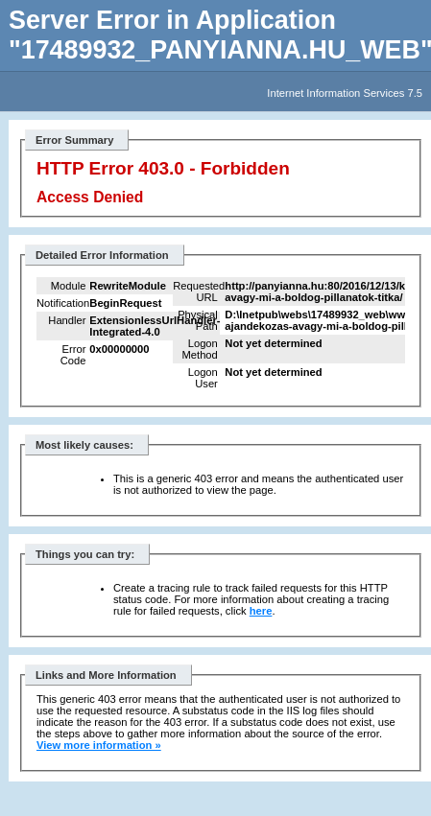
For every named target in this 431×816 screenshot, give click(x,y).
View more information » (98, 745)
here (261, 611)
